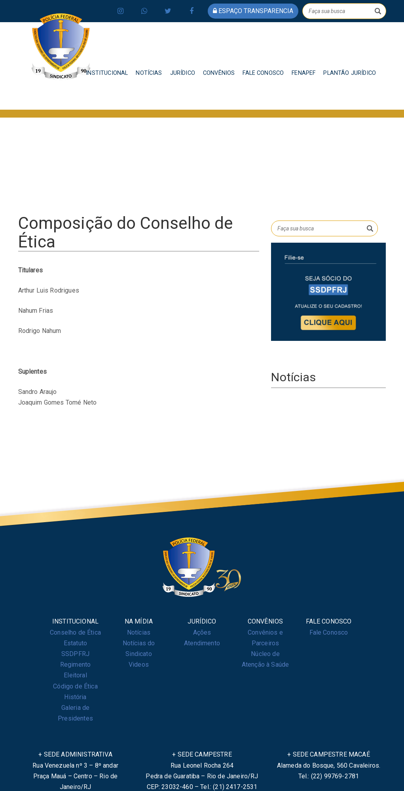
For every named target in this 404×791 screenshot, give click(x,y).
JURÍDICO (182, 73)
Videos (139, 664)
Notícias (138, 632)
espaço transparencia (253, 11)
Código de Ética (75, 686)
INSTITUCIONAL (107, 73)
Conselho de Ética (75, 632)
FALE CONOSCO (263, 73)
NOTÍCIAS (149, 73)
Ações (202, 632)
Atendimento (202, 643)
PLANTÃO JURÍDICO (349, 73)
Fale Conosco (328, 632)
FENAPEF (303, 73)
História (75, 697)
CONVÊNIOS (219, 73)
